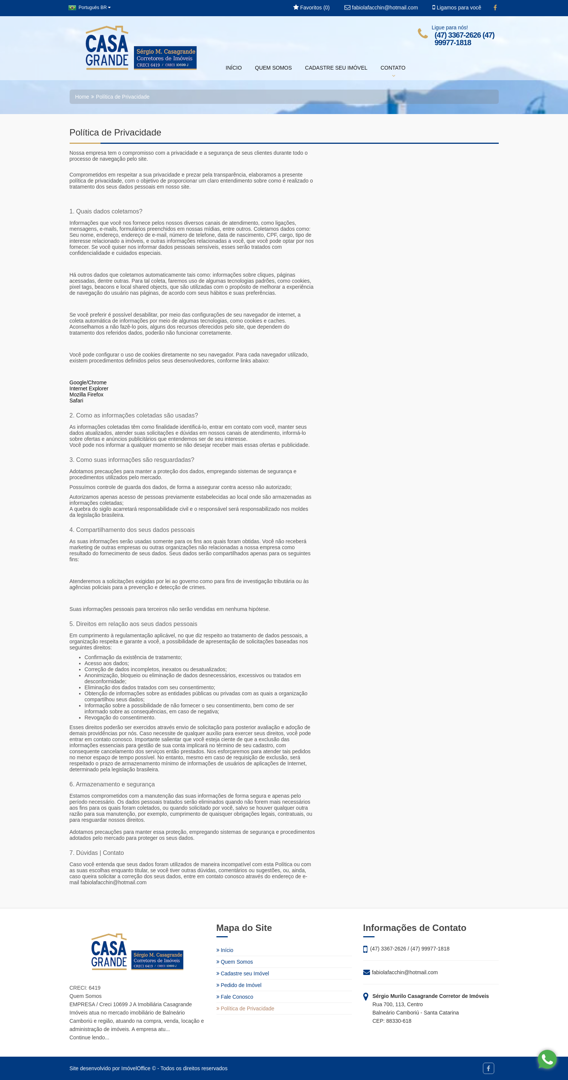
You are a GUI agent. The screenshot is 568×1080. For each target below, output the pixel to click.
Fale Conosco (234, 997)
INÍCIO (234, 68)
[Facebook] (495, 8)
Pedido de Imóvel (239, 985)
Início (224, 950)
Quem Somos (234, 962)
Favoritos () (311, 8)
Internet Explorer (89, 388)
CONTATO (393, 71)
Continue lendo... (90, 1037)
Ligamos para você (456, 8)
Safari (77, 401)
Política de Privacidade (245, 1008)
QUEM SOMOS (273, 68)
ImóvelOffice (136, 1068)
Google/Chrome (88, 382)
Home (82, 97)
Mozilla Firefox (87, 394)
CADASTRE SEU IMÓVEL (336, 68)
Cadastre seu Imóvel (242, 973)
